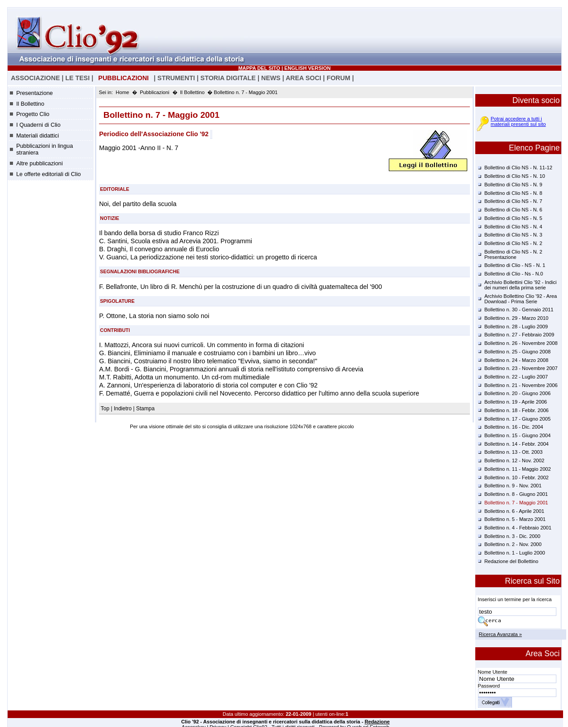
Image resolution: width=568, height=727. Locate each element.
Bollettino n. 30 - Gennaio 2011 (518, 309)
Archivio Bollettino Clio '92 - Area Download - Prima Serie (520, 298)
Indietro (123, 408)
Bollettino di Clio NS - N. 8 (513, 193)
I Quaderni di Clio (38, 124)
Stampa (145, 408)
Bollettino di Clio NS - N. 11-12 (518, 167)
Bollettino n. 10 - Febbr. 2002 (516, 477)
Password (489, 685)
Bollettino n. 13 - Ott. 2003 (513, 452)
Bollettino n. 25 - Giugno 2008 (517, 351)
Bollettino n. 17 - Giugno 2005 (517, 419)
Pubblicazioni (154, 92)
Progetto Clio (32, 114)
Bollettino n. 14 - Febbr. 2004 (516, 444)
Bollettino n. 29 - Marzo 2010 (516, 318)
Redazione (377, 721)
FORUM (338, 78)
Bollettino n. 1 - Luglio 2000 (514, 552)
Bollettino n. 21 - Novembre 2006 (521, 385)
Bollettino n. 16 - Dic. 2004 (513, 427)
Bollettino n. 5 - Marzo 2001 (515, 519)
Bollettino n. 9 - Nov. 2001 (513, 485)
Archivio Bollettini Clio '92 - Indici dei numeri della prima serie (520, 285)
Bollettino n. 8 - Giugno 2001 (516, 494)
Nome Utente (493, 672)
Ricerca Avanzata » (500, 634)
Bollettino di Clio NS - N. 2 (513, 243)
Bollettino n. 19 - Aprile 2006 (515, 401)
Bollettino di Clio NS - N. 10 (514, 176)
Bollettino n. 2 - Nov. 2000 (513, 544)
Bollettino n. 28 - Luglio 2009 (516, 326)
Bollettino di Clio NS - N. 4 (513, 226)
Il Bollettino (30, 103)
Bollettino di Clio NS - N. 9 (513, 184)
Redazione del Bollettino (511, 561)
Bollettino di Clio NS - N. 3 (513, 234)
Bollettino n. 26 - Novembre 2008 (521, 343)
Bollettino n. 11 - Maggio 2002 (517, 469)
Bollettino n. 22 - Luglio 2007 (516, 376)
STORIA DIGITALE (228, 78)
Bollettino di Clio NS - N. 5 (513, 218)
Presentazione (34, 93)
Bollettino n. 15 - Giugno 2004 (517, 435)
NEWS (270, 78)
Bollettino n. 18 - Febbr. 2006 (516, 410)
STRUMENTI (176, 78)
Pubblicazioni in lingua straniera (44, 149)
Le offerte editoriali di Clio (48, 174)
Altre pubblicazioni (39, 163)
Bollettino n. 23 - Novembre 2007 (521, 368)
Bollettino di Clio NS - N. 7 (513, 201)
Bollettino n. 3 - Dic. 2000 (512, 536)
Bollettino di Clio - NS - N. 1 (514, 265)
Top (106, 408)
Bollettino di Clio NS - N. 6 (513, 209)
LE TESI (77, 78)
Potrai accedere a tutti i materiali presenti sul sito (518, 121)
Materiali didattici (37, 135)
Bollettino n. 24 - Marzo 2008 (516, 360)
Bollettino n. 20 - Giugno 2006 (517, 393)
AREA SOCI (303, 78)
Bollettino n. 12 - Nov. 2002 (514, 460)
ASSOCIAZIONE (35, 78)
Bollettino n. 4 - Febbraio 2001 (517, 527)
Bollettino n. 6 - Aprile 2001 (514, 511)
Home (122, 92)
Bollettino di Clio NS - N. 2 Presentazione (513, 254)
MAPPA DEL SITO (259, 68)
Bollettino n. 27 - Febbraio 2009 (519, 334)
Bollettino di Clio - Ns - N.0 (513, 273)
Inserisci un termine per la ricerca (515, 599)
